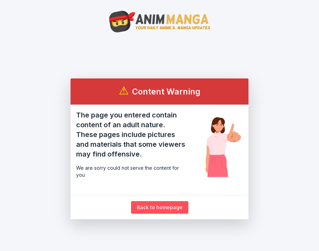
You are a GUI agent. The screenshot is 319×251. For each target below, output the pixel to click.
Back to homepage (159, 207)
